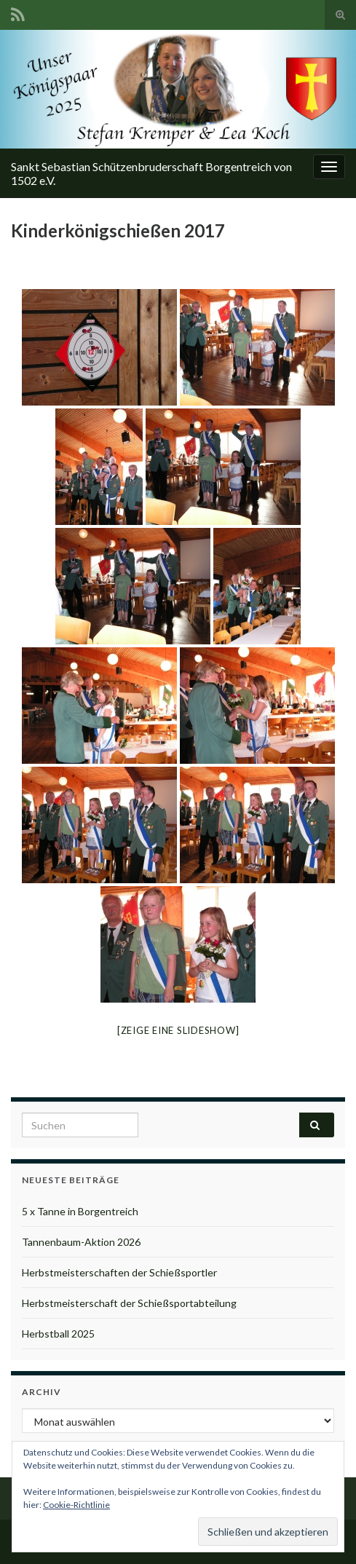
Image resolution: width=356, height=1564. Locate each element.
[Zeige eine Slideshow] (178, 1030)
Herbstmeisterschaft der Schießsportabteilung (129, 1303)
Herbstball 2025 (58, 1333)
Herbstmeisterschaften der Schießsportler (119, 1272)
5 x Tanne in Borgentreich (80, 1211)
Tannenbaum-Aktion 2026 (81, 1242)
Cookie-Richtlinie (76, 1504)
